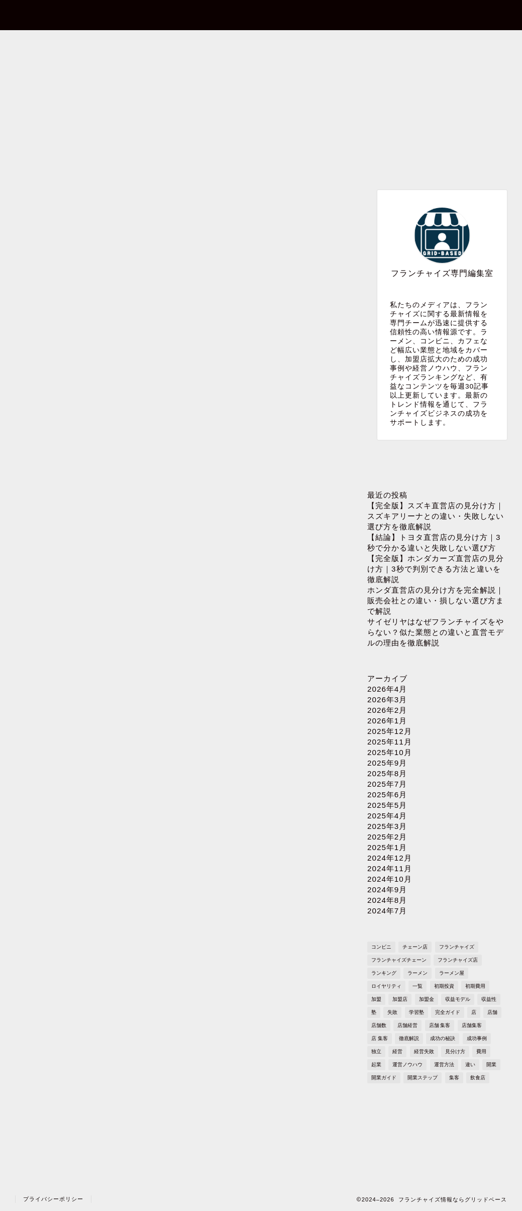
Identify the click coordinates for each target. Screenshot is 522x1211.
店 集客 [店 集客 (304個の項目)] (379, 1038)
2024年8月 (387, 900)
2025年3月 (387, 826)
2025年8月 (387, 773)
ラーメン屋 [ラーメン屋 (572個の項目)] (451, 973)
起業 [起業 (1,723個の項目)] (376, 1064)
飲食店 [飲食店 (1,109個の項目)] (477, 1077)
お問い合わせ (159, 43)
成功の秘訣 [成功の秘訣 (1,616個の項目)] (442, 1038)
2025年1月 (387, 847)
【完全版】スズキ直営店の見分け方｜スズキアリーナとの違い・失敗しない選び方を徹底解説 (435, 516)
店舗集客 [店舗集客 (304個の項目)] (472, 1025)
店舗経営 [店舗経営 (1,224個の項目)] (407, 1025)
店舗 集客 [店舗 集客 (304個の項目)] (440, 1025)
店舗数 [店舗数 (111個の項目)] (378, 1025)
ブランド (219, 199)
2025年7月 (387, 784)
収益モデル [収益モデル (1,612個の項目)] (457, 999)
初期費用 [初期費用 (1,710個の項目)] (475, 986)
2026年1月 (387, 720)
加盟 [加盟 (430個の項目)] (376, 999)
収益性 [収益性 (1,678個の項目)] (488, 999)
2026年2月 (387, 710)
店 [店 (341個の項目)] (473, 1012)
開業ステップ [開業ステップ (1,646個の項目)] (422, 1077)
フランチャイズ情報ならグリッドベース (261, 14)
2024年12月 (389, 858)
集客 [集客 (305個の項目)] (454, 1077)
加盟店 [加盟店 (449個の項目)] (399, 999)
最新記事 (55, 199)
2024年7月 (387, 910)
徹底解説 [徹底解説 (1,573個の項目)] (409, 1038)
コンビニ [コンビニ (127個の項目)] (381, 947)
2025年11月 (389, 741)
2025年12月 (389, 731)
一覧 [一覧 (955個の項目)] (417, 986)
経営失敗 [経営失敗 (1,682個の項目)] (424, 1051)
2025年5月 (387, 805)
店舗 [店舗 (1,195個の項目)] (492, 1012)
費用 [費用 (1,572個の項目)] (481, 1051)
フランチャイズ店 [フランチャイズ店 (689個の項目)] (458, 960)
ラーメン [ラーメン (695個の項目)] (417, 973)
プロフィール (258, 43)
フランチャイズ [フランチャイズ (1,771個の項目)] (456, 947)
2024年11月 (389, 868)
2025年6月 (387, 794)
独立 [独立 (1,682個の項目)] (376, 1051)
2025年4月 (387, 815)
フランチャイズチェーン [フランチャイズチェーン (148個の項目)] (399, 960)
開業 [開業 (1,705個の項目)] (491, 1064)
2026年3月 (387, 699)
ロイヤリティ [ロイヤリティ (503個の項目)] (386, 986)
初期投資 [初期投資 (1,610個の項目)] (444, 986)
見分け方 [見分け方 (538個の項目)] (455, 1051)
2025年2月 (387, 836)
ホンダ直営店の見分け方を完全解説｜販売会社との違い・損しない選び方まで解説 (435, 600)
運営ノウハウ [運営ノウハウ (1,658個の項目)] (407, 1064)
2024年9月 (387, 889)
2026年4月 (387, 689)
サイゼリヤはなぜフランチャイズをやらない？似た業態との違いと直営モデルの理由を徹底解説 (435, 632)
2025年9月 (387, 763)
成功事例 (138, 199)
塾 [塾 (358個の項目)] (373, 1012)
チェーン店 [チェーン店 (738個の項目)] (415, 947)
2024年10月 (389, 879)
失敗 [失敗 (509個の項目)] (392, 1012)
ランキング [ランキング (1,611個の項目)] (383, 973)
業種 (301, 199)
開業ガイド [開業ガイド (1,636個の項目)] (383, 1077)
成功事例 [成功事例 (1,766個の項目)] (477, 1038)
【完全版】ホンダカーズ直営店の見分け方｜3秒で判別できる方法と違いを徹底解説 (435, 569)
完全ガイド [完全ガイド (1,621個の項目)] (447, 1012)
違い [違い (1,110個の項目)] (470, 1064)
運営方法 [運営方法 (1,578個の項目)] (444, 1064)
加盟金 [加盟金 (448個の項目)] (426, 999)
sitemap (459, 43)
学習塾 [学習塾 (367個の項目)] (416, 1012)
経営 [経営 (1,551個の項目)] (397, 1051)
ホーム (60, 43)
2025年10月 (389, 752)
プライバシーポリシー (358, 43)
